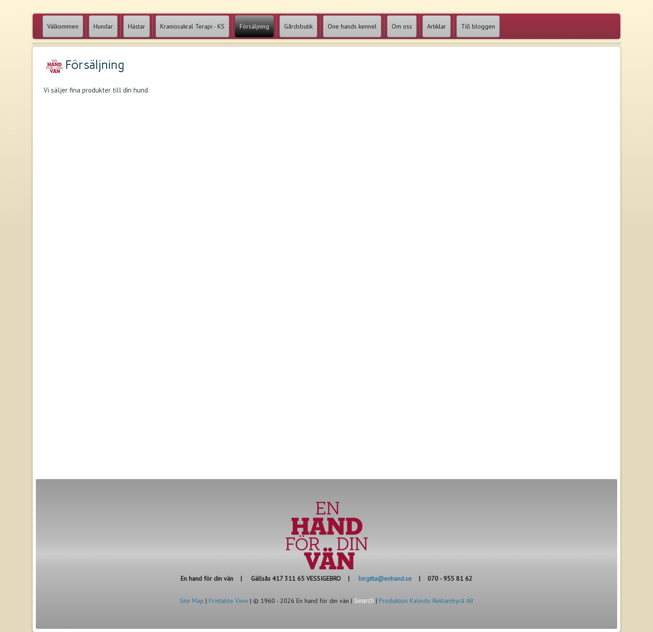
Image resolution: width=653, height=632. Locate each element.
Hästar (136, 26)
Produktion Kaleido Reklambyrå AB (426, 601)
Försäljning (254, 26)
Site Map (192, 601)
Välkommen (63, 26)
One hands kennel (352, 26)
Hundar (103, 26)
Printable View (228, 601)
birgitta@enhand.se (385, 578)
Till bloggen (478, 26)
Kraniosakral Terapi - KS (192, 26)
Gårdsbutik (298, 26)
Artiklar (436, 26)
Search (364, 600)
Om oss (402, 26)
